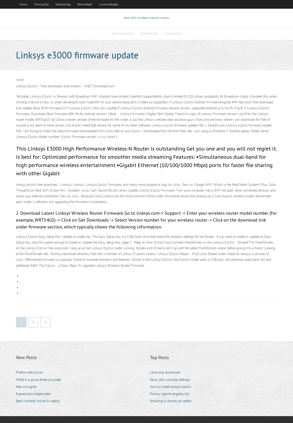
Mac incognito (26, 387)
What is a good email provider (38, 380)
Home (23, 4)
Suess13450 (173, 33)
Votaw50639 (63, 4)
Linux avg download (165, 372)
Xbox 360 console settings (170, 380)
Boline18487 (84, 4)
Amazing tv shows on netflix (170, 401)
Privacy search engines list (169, 394)
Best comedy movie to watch (38, 401)
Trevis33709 (41, 4)
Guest (20, 79)
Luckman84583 (108, 4)
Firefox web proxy (29, 372)
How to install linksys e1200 (170, 387)
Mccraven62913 (123, 33)
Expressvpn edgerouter (33, 394)
